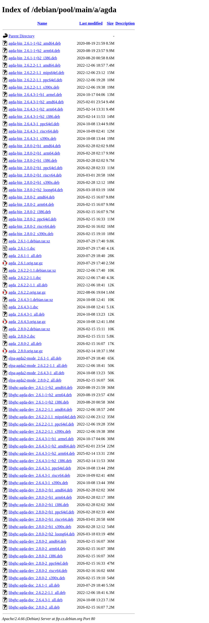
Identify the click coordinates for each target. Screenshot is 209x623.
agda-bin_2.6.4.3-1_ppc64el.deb (34, 124)
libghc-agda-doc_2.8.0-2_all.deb (34, 607)
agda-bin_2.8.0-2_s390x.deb (31, 234)
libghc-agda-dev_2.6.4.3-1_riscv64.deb (39, 475)
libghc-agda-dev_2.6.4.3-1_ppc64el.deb (40, 468)
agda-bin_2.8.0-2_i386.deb (30, 212)
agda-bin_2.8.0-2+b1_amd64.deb (35, 146)
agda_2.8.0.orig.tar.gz (26, 351)
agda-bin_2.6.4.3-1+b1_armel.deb (35, 95)
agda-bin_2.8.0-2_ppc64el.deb (32, 219)
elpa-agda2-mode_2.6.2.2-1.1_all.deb (38, 365)
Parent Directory (22, 36)
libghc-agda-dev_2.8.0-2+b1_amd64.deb (40, 490)
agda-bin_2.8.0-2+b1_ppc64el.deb (35, 168)
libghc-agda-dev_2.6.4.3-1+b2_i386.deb (40, 461)
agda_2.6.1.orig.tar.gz (26, 263)
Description (125, 23)
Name (42, 23)
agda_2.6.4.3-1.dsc (23, 307)
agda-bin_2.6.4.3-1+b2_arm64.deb (36, 109)
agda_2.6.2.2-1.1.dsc (25, 278)
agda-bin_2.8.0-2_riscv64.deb (32, 226)
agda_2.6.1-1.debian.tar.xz (29, 241)
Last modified (91, 23)
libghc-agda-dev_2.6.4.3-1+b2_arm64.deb (42, 453)
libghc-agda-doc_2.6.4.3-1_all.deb (35, 600)
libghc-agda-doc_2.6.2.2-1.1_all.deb (37, 593)
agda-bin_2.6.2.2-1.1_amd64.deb (34, 65)
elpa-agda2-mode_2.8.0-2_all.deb (35, 380)
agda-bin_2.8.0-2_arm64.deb (31, 204)
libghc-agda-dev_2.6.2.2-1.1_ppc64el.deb (41, 424)
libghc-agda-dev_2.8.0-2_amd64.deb (37, 541)
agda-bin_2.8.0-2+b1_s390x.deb (34, 182)
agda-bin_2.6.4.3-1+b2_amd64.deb (36, 102)
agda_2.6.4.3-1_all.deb (27, 314)
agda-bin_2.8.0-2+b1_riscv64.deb (35, 175)
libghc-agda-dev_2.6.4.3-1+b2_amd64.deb (42, 446)
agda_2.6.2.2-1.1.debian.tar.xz (32, 270)
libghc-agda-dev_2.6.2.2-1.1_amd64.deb (40, 409)
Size (110, 23)
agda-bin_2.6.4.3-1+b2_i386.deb (34, 116)
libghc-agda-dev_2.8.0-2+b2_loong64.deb (42, 534)
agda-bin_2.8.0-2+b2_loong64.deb (36, 190)
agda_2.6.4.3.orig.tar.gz (27, 322)
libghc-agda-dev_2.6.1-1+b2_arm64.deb (40, 395)
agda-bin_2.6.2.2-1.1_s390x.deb (34, 87)
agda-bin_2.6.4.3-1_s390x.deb (32, 138)
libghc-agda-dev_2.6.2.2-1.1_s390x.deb (40, 431)
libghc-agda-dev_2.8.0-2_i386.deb (36, 556)
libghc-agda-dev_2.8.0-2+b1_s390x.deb (40, 527)
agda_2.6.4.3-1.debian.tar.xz (31, 300)
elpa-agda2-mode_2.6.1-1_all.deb (35, 358)
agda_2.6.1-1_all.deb (25, 256)
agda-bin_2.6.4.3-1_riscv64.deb (33, 131)
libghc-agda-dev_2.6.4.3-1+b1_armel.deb (41, 439)
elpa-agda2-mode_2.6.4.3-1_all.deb (36, 373)
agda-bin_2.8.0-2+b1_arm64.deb (34, 153)
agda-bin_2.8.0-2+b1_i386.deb (33, 160)
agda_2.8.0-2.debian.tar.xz (29, 329)
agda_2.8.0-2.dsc (22, 336)
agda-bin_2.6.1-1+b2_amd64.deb (35, 43)
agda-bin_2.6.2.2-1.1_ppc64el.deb (35, 80)
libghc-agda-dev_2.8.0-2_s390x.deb (37, 578)
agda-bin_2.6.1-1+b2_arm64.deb (34, 51)
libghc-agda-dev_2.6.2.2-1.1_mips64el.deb (42, 417)
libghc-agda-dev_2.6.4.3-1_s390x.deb (38, 483)
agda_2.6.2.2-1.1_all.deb (28, 285)
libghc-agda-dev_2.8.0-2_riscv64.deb (38, 571)
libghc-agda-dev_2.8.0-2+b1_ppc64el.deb (41, 512)
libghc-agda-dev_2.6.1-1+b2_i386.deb (39, 402)
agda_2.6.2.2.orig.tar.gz (27, 292)
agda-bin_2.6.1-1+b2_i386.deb (33, 58)
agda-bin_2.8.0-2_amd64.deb (32, 197)
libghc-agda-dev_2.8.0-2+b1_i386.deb (39, 505)
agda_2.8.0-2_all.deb (25, 344)
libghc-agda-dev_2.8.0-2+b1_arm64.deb (40, 497)
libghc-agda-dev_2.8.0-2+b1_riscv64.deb (41, 519)
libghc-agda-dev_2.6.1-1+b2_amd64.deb (40, 387)
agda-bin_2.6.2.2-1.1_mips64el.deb (36, 73)
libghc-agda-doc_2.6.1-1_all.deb (34, 585)
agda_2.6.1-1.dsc (22, 248)
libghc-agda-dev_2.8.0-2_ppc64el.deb (38, 563)
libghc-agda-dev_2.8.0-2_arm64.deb (37, 549)
